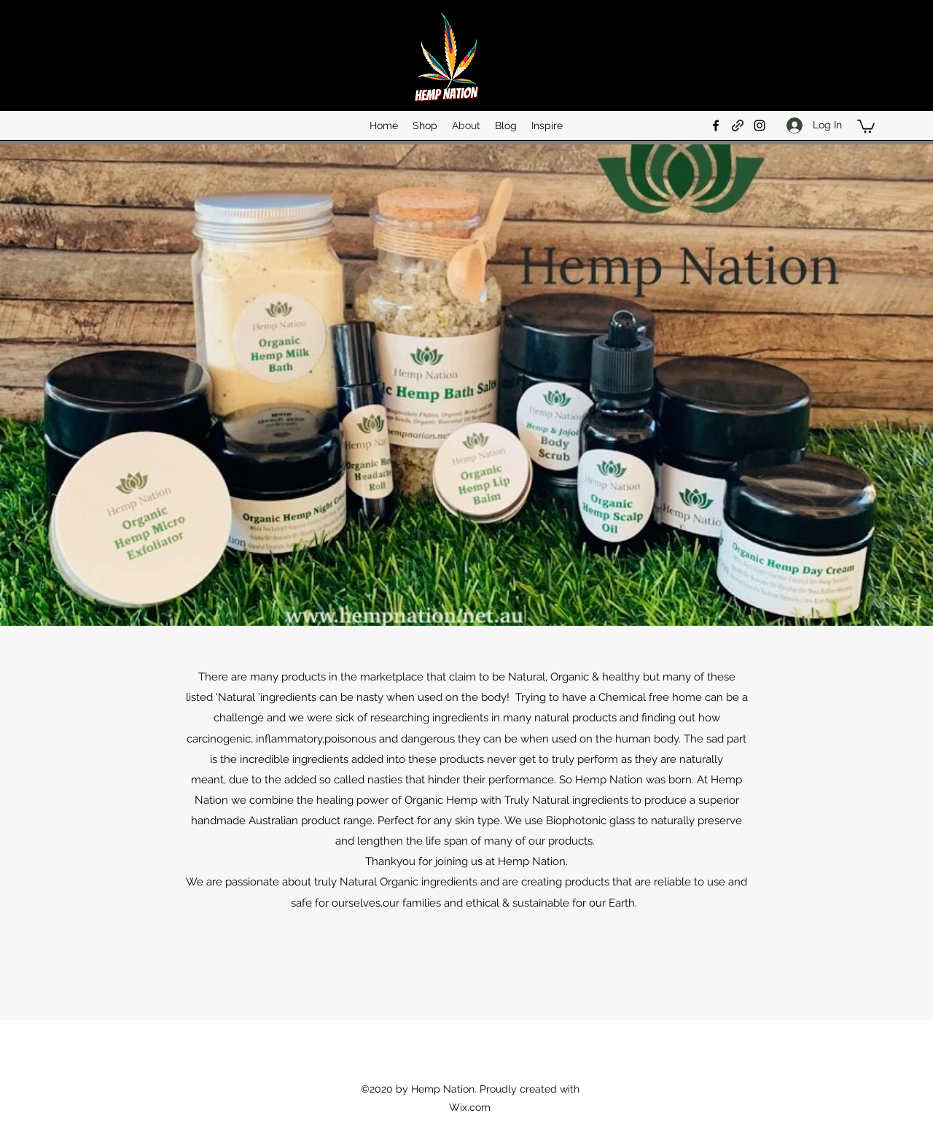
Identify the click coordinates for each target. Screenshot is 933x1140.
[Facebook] (715, 125)
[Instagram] (759, 125)
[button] (866, 125)
